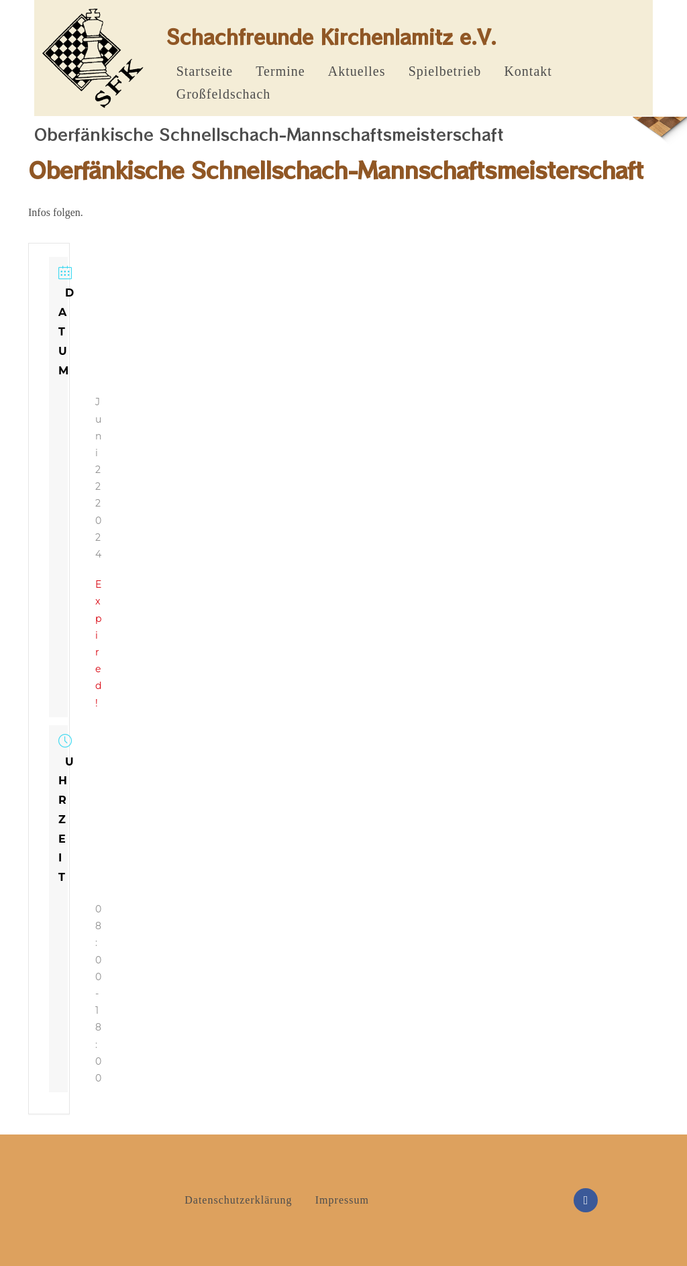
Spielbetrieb (445, 71)
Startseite (204, 71)
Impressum (342, 1200)
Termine (280, 71)
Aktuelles (357, 71)
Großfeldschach (223, 94)
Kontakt (527, 71)
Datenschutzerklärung (238, 1200)
